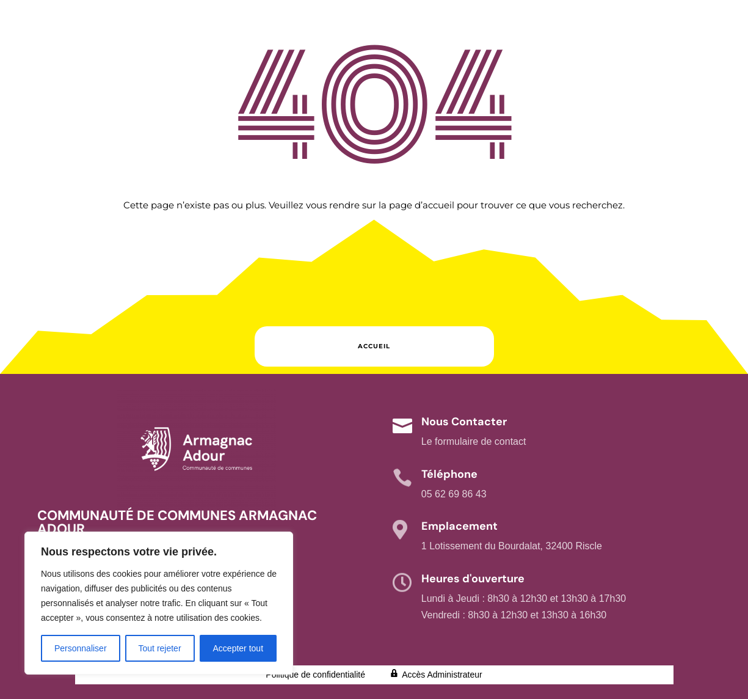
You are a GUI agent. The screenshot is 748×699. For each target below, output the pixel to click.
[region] (158, 603)
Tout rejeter (160, 648)
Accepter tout (238, 648)
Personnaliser (80, 648)
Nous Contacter (464, 421)
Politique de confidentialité (315, 674)
